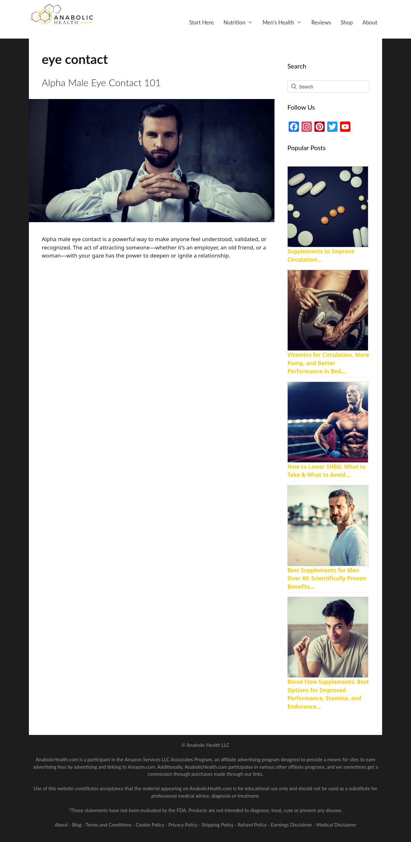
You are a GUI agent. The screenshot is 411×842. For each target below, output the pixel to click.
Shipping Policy (218, 825)
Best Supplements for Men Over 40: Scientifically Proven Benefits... (326, 578)
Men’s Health (285, 22)
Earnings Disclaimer (291, 825)
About (370, 22)
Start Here (201, 22)
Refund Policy (253, 825)
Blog (77, 825)
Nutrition (240, 22)
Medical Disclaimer (336, 825)
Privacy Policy (183, 825)
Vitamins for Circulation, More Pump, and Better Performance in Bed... (328, 363)
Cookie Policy (150, 825)
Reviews (321, 22)
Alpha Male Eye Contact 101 (101, 82)
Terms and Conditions (109, 825)
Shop (347, 22)
